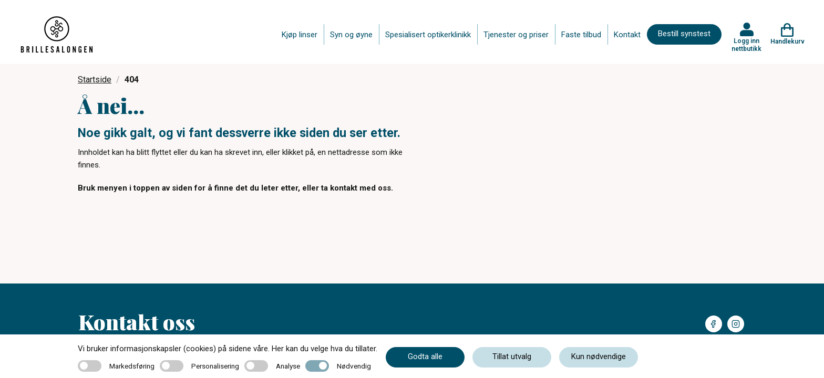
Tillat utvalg (511, 356)
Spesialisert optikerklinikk (428, 34)
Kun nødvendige (598, 356)
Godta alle (425, 356)
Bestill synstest (684, 33)
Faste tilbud (581, 34)
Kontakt (627, 34)
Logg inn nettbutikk (746, 44)
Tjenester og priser (516, 34)
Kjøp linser (299, 34)
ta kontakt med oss (356, 188)
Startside (94, 80)
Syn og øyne (351, 34)
